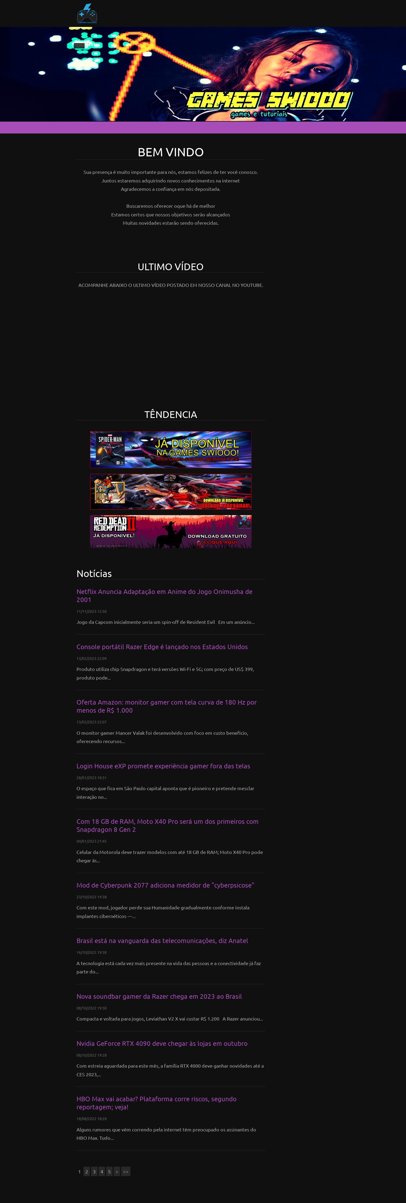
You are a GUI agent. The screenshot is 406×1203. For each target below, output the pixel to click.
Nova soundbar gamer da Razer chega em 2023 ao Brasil (159, 996)
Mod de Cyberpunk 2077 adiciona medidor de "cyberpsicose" (165, 885)
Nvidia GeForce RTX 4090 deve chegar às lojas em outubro (162, 1043)
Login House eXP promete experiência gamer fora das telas (163, 766)
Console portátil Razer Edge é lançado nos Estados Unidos (162, 646)
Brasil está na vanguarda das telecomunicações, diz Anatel (162, 940)
